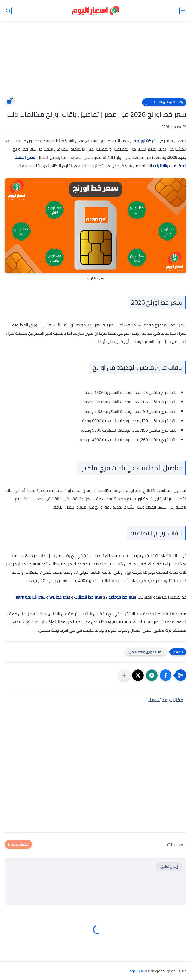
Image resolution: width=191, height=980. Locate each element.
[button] (165, 675)
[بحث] (8, 10)
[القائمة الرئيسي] (182, 10)
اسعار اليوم (138, 970)
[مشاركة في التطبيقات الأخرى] (124, 675)
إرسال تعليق (169, 866)
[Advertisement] (95, 62)
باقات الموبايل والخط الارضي (164, 102)
